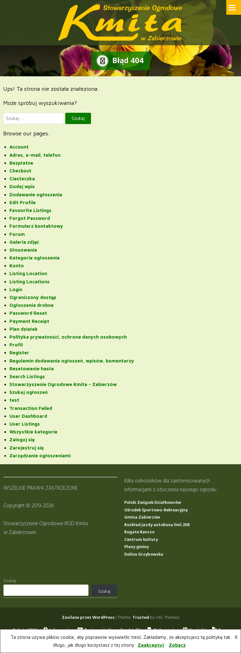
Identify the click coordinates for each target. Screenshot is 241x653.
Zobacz (177, 645)
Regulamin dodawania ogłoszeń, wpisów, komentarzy (71, 360)
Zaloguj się (22, 439)
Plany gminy (136, 547)
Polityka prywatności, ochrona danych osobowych (68, 336)
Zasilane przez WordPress (88, 617)
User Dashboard (28, 415)
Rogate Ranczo (139, 532)
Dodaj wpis (22, 186)
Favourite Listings (30, 210)
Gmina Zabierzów (142, 517)
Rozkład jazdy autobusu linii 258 (157, 524)
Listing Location (28, 273)
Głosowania (23, 249)
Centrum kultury (141, 539)
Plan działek (23, 328)
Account (19, 147)
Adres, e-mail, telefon (35, 154)
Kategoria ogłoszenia (34, 257)
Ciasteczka (22, 178)
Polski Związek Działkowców (152, 502)
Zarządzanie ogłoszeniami (40, 455)
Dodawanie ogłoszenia (35, 194)
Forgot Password (29, 218)
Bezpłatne (21, 162)
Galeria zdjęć (24, 241)
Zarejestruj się (26, 447)
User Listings (24, 423)
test (14, 400)
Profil (16, 344)
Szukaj (9, 580)
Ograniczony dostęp (32, 297)
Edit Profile (22, 202)
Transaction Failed (30, 408)
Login (15, 289)
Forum (17, 234)
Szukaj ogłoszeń (28, 392)
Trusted (140, 617)
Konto (16, 265)
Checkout (20, 170)
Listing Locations (29, 281)
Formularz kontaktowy (36, 226)
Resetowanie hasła (31, 368)
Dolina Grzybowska (143, 554)
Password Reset (28, 313)
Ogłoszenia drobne (31, 305)
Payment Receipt (29, 321)
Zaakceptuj (151, 645)
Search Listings (27, 376)
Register (19, 352)
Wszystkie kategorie (33, 431)
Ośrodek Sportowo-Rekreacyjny (156, 510)
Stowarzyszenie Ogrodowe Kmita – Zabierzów (63, 384)
